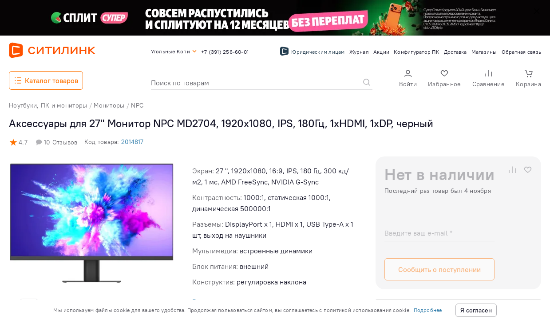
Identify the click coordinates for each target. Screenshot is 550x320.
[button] (408, 79)
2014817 (132, 142)
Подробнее (428, 310)
